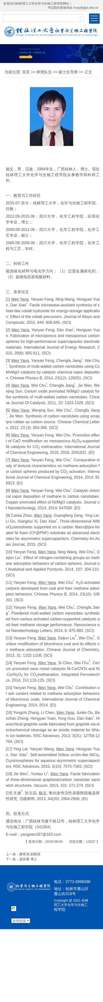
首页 (26, 72)
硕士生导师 (68, 72)
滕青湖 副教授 (29, 854)
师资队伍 (44, 72)
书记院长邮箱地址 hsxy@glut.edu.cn (73, 7)
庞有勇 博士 (28, 859)
